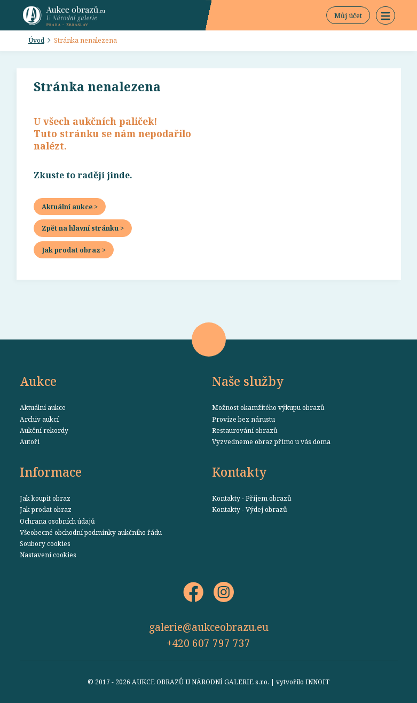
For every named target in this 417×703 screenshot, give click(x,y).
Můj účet (348, 15)
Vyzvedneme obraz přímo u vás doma (271, 441)
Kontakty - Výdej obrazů (249, 509)
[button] (385, 15)
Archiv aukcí (39, 419)
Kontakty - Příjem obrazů (252, 498)
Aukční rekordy (44, 430)
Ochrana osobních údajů (57, 521)
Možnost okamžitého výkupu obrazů (268, 407)
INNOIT (317, 681)
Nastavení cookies (48, 554)
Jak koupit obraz (45, 498)
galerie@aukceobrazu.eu (209, 627)
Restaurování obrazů (245, 430)
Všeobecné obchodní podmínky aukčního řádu (91, 532)
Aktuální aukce (43, 407)
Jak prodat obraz (46, 509)
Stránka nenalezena (85, 40)
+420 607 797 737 (208, 643)
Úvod (36, 40)
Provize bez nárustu (243, 419)
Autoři (30, 441)
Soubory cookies (45, 543)
